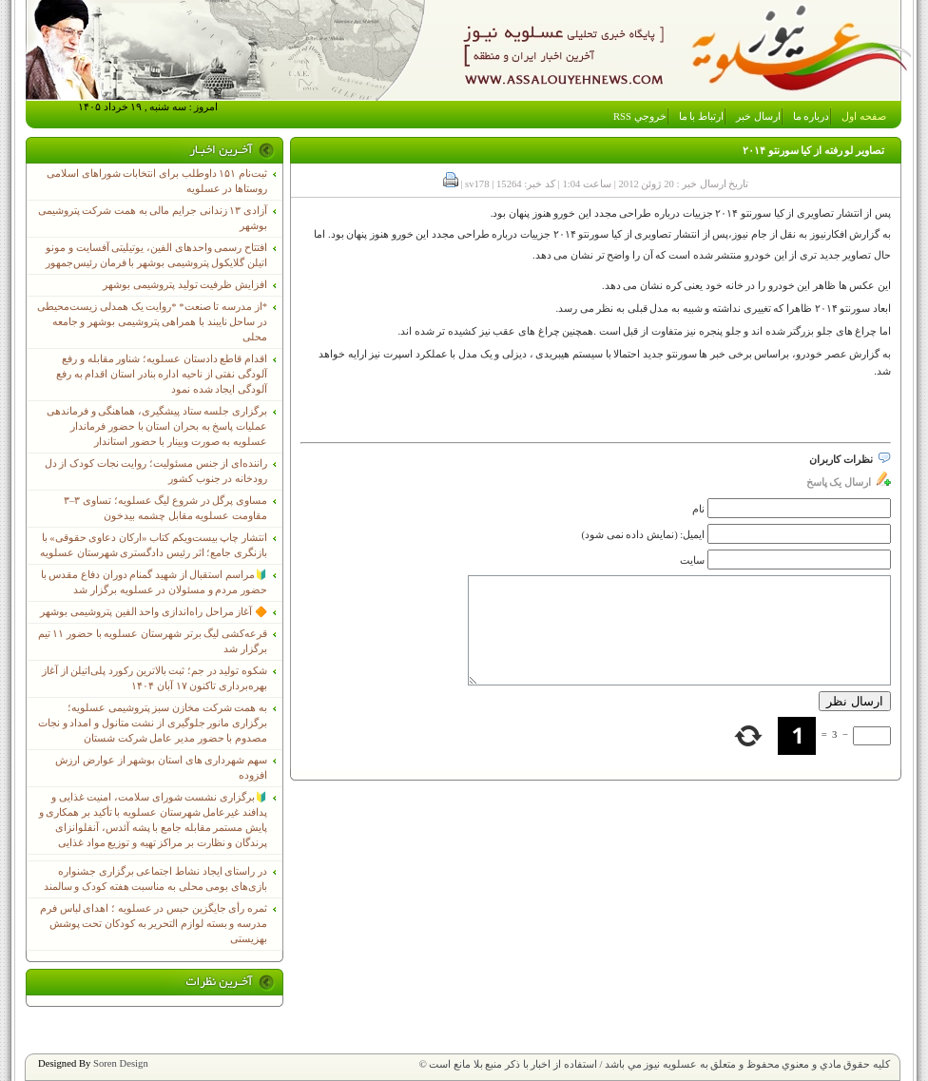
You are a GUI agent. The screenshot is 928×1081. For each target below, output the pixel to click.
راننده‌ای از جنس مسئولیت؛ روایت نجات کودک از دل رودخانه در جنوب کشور (156, 471)
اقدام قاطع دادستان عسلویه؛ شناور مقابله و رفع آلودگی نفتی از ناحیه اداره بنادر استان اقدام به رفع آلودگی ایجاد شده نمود (161, 374)
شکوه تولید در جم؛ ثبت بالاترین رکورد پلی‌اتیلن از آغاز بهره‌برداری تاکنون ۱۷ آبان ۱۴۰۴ (154, 678)
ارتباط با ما (701, 116)
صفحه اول (863, 116)
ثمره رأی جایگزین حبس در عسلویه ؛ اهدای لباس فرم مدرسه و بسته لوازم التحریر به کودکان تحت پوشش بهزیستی (153, 923)
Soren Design (120, 1063)
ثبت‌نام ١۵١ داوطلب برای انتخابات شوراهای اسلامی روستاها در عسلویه (157, 181)
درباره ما (811, 116)
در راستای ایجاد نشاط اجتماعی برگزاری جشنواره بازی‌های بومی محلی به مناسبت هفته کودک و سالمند (155, 879)
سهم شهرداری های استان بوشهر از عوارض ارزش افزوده (161, 768)
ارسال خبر (758, 116)
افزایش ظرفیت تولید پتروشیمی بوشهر (185, 285)
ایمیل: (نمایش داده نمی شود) (644, 535)
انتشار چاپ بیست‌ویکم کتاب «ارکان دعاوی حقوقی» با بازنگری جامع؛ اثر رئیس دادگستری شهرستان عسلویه (153, 545)
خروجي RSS (640, 116)
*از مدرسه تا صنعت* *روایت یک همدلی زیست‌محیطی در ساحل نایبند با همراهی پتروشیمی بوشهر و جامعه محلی (152, 321)
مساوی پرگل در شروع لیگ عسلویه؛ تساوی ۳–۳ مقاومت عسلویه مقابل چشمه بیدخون (165, 508)
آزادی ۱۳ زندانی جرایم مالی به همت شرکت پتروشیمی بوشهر (152, 218)
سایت (692, 560)
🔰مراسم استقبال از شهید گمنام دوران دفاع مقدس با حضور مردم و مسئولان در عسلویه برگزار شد (154, 582)
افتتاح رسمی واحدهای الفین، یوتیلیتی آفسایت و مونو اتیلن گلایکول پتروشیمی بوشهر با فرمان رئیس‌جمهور (156, 255)
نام (698, 509)
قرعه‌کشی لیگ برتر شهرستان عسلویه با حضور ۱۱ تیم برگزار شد (152, 641)
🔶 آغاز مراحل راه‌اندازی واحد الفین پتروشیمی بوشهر (153, 612)
